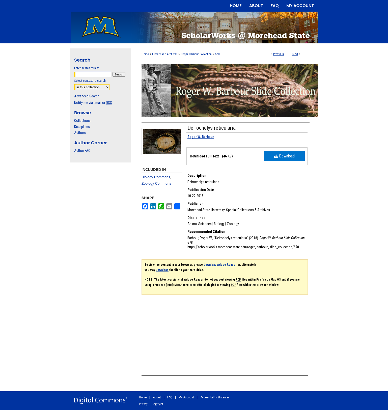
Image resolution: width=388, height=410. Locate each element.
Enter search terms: (86, 68)
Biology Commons (156, 177)
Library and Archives (165, 54)
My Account (186, 397)
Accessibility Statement (215, 397)
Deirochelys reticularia (211, 128)
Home (145, 54)
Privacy (143, 404)
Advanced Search (86, 96)
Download (284, 156)
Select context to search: (90, 81)
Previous (278, 54)
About (157, 397)
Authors (80, 133)
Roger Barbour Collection (196, 54)
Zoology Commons (156, 183)
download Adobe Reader (220, 264)
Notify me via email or (93, 103)
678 (217, 54)
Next (295, 54)
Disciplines (82, 127)
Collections (82, 121)
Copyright (157, 404)
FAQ (169, 397)
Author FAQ (82, 151)
